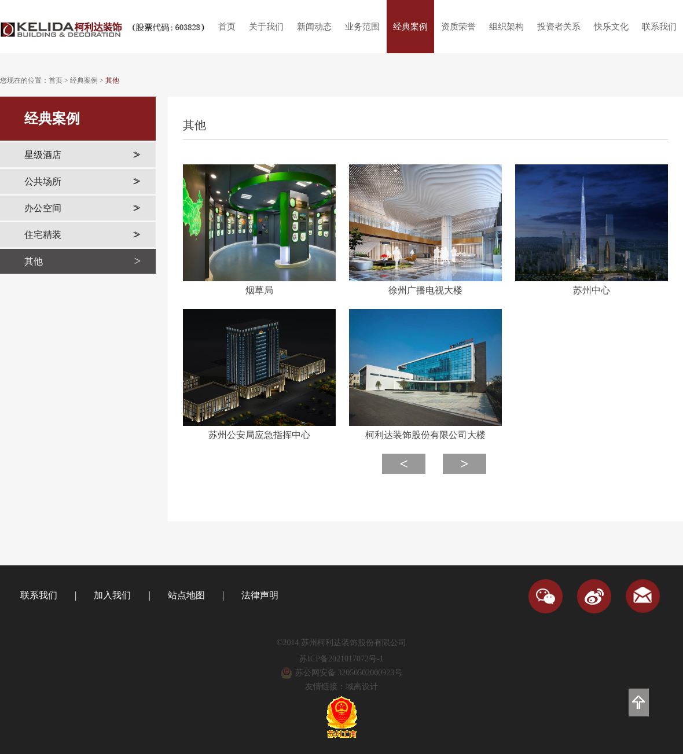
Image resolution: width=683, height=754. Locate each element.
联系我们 (659, 26)
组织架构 (506, 26)
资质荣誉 (458, 26)
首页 (227, 26)
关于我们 (266, 26)
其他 (112, 80)
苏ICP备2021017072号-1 (341, 658)
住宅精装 (82, 234)
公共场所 (82, 181)
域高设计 (362, 686)
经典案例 (410, 26)
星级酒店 (82, 154)
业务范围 (362, 26)
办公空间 (82, 208)
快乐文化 (611, 26)
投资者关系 (559, 26)
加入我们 (112, 595)
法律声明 (259, 595)
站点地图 (186, 595)
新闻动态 (314, 26)
